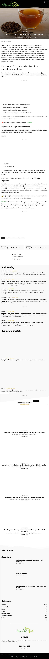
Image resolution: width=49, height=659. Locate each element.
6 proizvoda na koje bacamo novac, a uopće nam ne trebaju (19, 390)
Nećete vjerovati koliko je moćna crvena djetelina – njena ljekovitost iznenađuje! (24, 530)
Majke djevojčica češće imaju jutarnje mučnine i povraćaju (29, 561)
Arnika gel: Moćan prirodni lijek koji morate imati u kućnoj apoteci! (24, 497)
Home (2, 41)
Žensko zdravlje (5, 297)
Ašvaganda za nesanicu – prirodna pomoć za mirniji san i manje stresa (23, 272)
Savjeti (3, 388)
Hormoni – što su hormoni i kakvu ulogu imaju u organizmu (19, 290)
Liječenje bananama (21, 573)
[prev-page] (22, 538)
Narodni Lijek (16, 37)
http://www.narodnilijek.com (17, 256)
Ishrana (3, 279)
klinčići (9, 237)
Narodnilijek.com (10, 654)
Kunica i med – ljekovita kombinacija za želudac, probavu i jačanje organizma (24, 465)
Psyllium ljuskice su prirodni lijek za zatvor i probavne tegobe (31, 587)
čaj (6, 237)
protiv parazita (16, 237)
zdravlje (22, 237)
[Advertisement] (24, 91)
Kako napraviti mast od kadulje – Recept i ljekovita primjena (10, 248)
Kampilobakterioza (7, 360)
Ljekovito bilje (24, 29)
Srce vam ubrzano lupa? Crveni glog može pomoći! (36, 248)
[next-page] (26, 538)
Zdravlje (3, 311)
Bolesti (3, 358)
